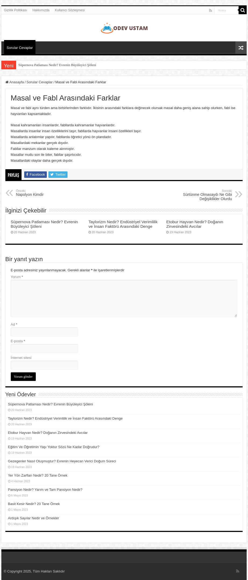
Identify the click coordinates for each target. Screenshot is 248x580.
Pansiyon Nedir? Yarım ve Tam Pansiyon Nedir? (45, 490)
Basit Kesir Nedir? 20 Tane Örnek (34, 504)
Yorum (17, 277)
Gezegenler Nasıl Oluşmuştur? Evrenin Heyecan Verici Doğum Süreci (62, 461)
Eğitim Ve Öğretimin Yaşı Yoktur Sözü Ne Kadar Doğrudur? (54, 447)
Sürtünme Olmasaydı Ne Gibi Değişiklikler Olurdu (204, 195)
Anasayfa (14, 82)
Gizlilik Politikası (15, 10)
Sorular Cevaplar (20, 48)
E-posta (18, 341)
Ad (14, 324)
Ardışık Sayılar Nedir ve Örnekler (33, 518)
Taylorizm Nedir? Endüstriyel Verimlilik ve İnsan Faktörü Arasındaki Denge (123, 224)
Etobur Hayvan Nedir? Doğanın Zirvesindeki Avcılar (194, 224)
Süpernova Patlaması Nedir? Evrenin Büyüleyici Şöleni (57, 65)
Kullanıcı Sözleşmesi (70, 10)
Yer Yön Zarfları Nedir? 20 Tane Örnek (38, 475)
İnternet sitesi (21, 358)
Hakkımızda (41, 10)
